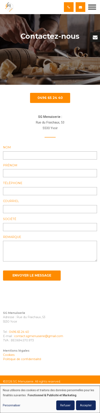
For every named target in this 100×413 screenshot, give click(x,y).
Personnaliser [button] (11, 405)
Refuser (65, 405)
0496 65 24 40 (50, 98)
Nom (7, 147)
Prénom (10, 165)
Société (9, 219)
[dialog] (50, 399)
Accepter (86, 405)
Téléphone (12, 183)
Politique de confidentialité (22, 359)
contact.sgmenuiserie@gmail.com (38, 336)
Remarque (12, 237)
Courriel (11, 201)
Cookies (9, 355)
